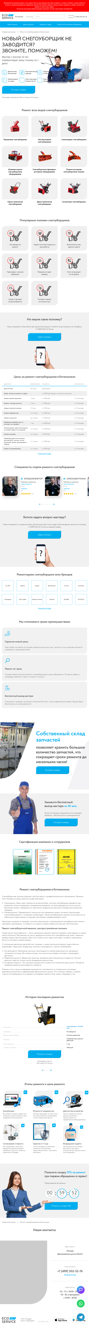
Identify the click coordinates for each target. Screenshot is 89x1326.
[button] (44, 454)
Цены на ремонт (28, 24)
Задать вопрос (44, 337)
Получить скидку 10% (61, 1205)
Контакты (29, 17)
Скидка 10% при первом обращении (69, 24)
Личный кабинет (71, 16)
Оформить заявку (46, 24)
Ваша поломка (12, 24)
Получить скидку (44, 1054)
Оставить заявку (18, 89)
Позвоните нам (70, 1275)
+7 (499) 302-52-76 (80, 17)
